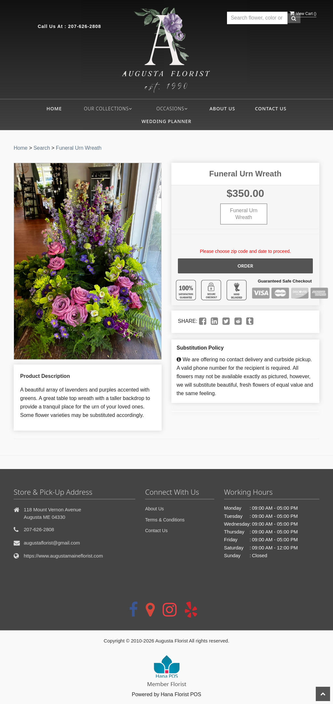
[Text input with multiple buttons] (257, 18)
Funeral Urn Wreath (78, 148)
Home (54, 108)
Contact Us (270, 108)
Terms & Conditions (164, 519)
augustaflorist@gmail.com (52, 542)
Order (245, 266)
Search (41, 148)
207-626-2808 (84, 26)
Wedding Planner (166, 121)
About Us (222, 108)
